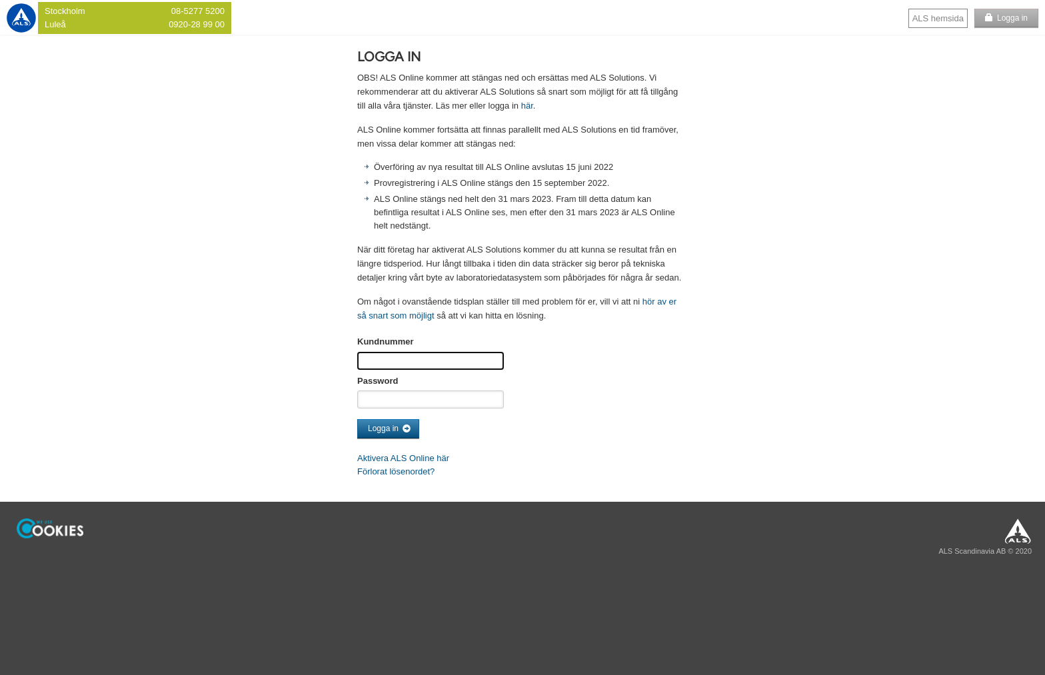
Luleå (55, 24)
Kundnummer (385, 341)
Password (377, 381)
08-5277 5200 (198, 11)
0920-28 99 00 (197, 24)
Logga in (1012, 18)
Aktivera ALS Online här (403, 458)
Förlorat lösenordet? (396, 471)
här (527, 106)
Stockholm (65, 11)
